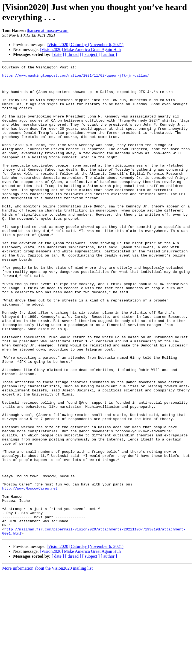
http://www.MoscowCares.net (30, 573)
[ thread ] (73, 54)
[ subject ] (91, 54)
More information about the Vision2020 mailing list (47, 662)
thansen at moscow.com (47, 30)
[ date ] (58, 54)
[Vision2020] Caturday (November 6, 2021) (85, 44)
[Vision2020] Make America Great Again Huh (80, 49)
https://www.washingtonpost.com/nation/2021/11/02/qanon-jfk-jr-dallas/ (75, 77)
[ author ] (109, 54)
